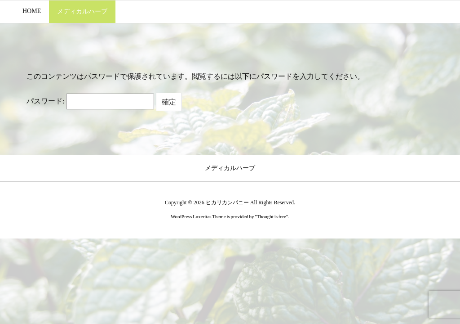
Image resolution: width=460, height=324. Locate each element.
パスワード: (90, 101)
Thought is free (271, 216)
